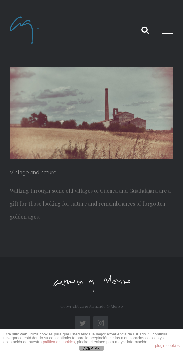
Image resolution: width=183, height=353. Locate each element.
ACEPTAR (91, 348)
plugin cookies (167, 345)
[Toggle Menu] (167, 30)
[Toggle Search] (145, 30)
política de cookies (59, 342)
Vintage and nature (33, 172)
